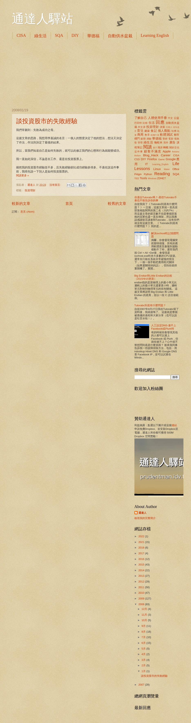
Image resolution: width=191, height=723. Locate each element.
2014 (141, 570)
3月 (144, 659)
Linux (157, 169)
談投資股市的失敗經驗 (46, 121)
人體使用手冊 (157, 117)
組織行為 (155, 135)
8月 (144, 631)
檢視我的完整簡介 (145, 518)
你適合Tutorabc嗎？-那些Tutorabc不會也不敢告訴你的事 (155, 199)
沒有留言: (55, 184)
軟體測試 (166, 134)
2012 (141, 581)
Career (166, 155)
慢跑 (176, 138)
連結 (174, 425)
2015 (141, 564)
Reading (162, 173)
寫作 (166, 142)
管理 (140, 142)
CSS (137, 159)
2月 (144, 665)
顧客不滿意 (152, 151)
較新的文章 (21, 204)
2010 (141, 592)
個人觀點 (164, 130)
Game (161, 159)
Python (148, 174)
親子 (155, 147)
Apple (167, 151)
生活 (152, 122)
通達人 (142, 512)
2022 (141, 536)
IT (146, 164)
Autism (137, 155)
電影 (170, 138)
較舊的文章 (117, 204)
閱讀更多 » (22, 175)
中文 (170, 118)
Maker (167, 169)
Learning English (155, 35)
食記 (154, 130)
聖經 (165, 138)
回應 (160, 122)
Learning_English (160, 164)
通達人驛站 (42, 19)
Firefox (152, 159)
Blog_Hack (150, 155)
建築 (147, 130)
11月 (145, 614)
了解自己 (140, 117)
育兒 (140, 130)
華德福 (93, 36)
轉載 (166, 147)
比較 (145, 123)
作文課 (141, 127)
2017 (141, 553)
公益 (176, 117)
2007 (141, 684)
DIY (75, 35)
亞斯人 (169, 127)
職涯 (160, 147)
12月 (145, 608)
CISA (21, 35)
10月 (145, 620)
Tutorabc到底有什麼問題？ (150, 305)
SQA (59, 35)
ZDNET (161, 178)
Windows (152, 178)
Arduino (175, 152)
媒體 (143, 138)
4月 (144, 654)
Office (175, 169)
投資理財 (30, 190)
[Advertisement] (95, 73)
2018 (141, 547)
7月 (144, 637)
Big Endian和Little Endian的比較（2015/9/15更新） (153, 277)
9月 (144, 625)
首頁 (69, 204)
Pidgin (138, 174)
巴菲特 (138, 123)
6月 (144, 642)
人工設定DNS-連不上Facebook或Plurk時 (163, 327)
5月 (144, 648)
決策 (162, 126)
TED (136, 178)
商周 (140, 134)
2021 (141, 542)
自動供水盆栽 (120, 36)
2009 (141, 598)
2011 (141, 587)
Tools (143, 178)
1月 (144, 671)
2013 (141, 575)
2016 (141, 559)
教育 (147, 135)
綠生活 (40, 36)
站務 (173, 131)
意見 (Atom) (27, 211)
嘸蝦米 (158, 142)
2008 (141, 604)
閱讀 (147, 146)
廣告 (172, 142)
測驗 (149, 138)
